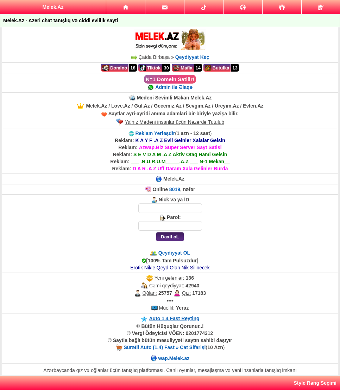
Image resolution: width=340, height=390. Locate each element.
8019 (174, 189)
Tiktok (150, 68)
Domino (114, 68)
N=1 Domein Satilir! (170, 79)
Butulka (217, 68)
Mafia (183, 68)
